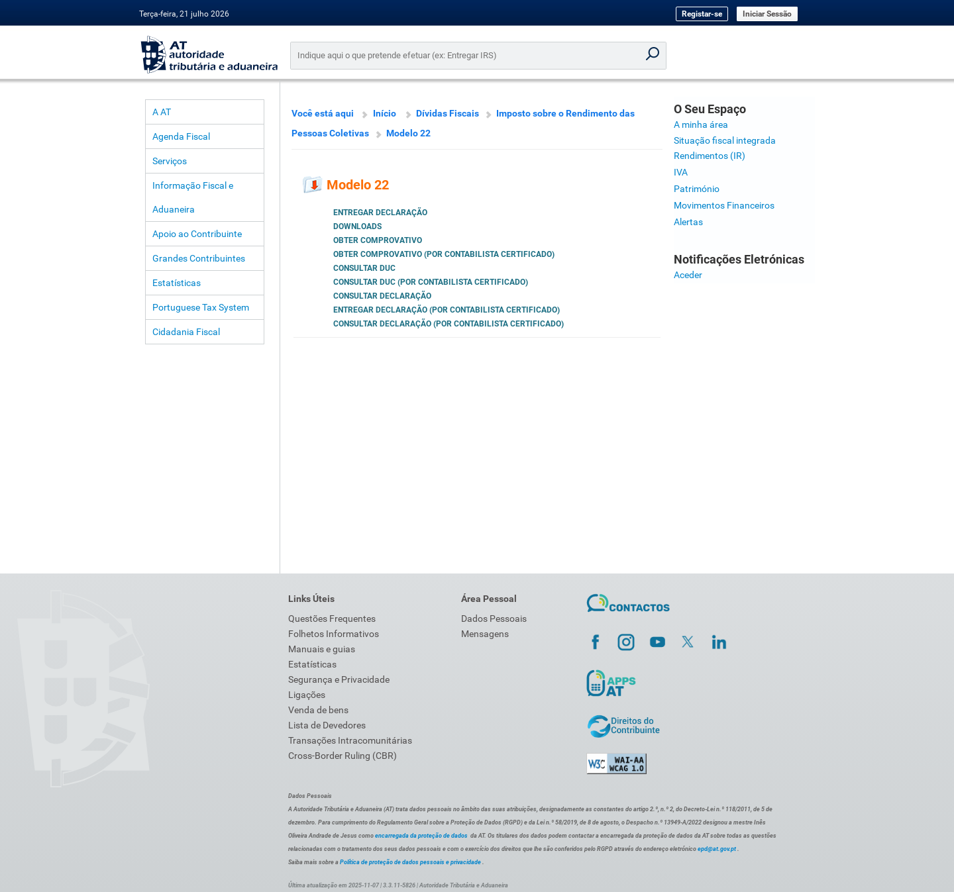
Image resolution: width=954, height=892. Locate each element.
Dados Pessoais (494, 618)
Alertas (688, 222)
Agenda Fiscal (181, 136)
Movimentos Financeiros (724, 205)
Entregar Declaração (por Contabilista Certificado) (446, 310)
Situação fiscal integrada (725, 140)
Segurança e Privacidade (339, 679)
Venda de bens (318, 710)
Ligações (306, 694)
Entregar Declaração (380, 212)
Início (384, 113)
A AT (161, 112)
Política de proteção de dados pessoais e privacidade (410, 862)
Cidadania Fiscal (186, 331)
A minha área (701, 124)
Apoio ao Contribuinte (197, 233)
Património (696, 188)
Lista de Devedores (327, 725)
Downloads (357, 226)
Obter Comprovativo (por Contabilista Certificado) (444, 254)
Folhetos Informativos (333, 633)
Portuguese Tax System (200, 307)
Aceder (688, 275)
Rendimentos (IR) (709, 155)
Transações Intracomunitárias (350, 740)
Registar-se (702, 14)
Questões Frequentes (332, 618)
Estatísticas (176, 282)
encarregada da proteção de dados (421, 835)
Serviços (169, 161)
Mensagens (485, 633)
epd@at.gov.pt (717, 849)
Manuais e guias (321, 649)
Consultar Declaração (382, 296)
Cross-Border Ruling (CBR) (342, 755)
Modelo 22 (408, 133)
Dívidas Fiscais (447, 113)
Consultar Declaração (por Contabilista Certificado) (448, 323)
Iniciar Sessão (767, 14)
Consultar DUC (364, 268)
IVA (681, 172)
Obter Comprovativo (377, 240)
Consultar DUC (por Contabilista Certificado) (430, 282)
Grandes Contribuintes (198, 258)
